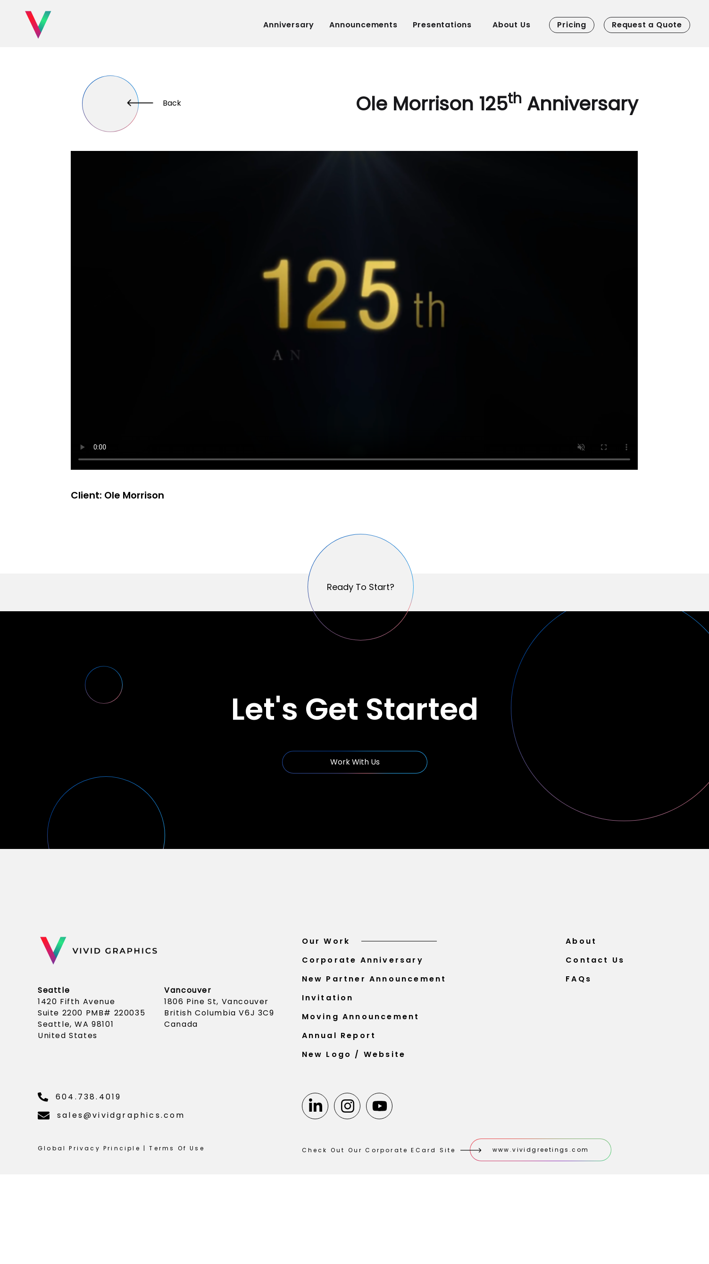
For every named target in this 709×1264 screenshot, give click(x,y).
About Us (511, 24)
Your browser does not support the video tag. (354, 310)
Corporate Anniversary (363, 983)
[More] (110, 103)
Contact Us (595, 983)
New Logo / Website (354, 1078)
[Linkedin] (315, 1129)
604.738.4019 (79, 1120)
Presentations (442, 24)
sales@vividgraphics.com (111, 1138)
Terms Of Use (176, 1172)
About (581, 964)
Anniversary (288, 24)
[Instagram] (347, 1129)
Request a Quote (647, 24)
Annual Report (339, 1059)
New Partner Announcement (374, 1002)
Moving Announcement (361, 1040)
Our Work (369, 964)
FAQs (579, 1002)
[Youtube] (379, 1129)
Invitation (328, 1021)
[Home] (90, 24)
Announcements (363, 24)
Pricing (571, 24)
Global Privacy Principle (89, 1172)
